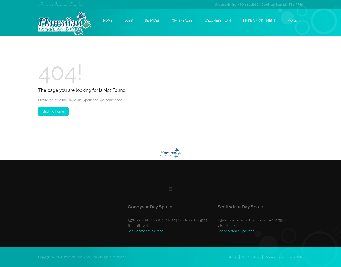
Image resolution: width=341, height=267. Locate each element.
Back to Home (53, 111)
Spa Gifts (296, 257)
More (292, 20)
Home (108, 20)
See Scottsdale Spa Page (236, 231)
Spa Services (251, 257)
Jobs (129, 20)
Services (152, 20)
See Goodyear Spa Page (145, 231)
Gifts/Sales (182, 20)
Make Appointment (259, 20)
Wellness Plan (217, 20)
